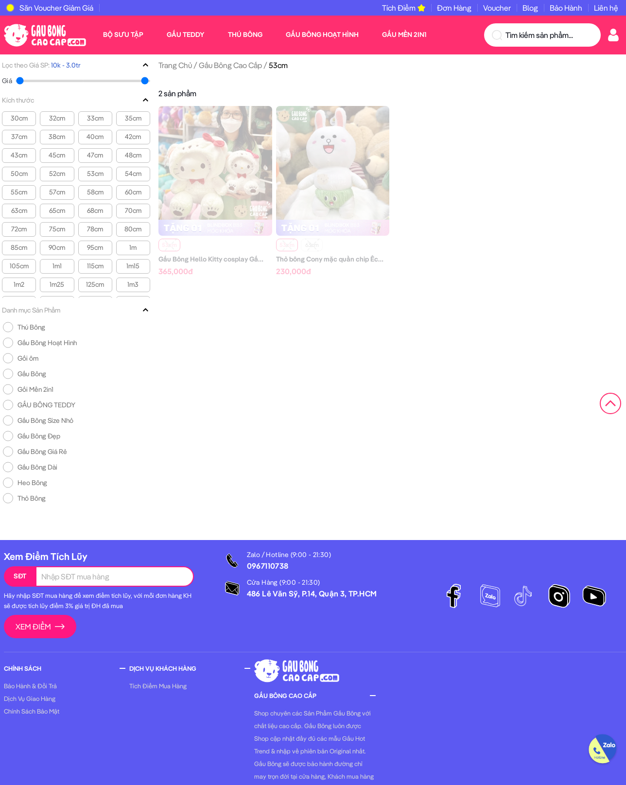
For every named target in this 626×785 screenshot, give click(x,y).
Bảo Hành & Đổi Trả (30, 686)
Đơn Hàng (454, 8)
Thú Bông (245, 34)
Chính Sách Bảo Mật (31, 711)
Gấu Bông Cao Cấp (230, 65)
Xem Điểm (40, 626)
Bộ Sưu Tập (123, 34)
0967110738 (268, 566)
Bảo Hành (566, 8)
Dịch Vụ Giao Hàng (29, 698)
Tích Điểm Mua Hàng (158, 686)
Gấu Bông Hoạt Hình (322, 34)
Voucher (497, 8)
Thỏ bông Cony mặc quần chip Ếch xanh (337, 259)
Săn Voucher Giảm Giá (56, 8)
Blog (530, 8)
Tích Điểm (403, 8)
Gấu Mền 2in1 (404, 34)
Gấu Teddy (186, 34)
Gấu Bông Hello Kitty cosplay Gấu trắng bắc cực (232, 259)
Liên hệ (606, 8)
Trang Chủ (175, 65)
